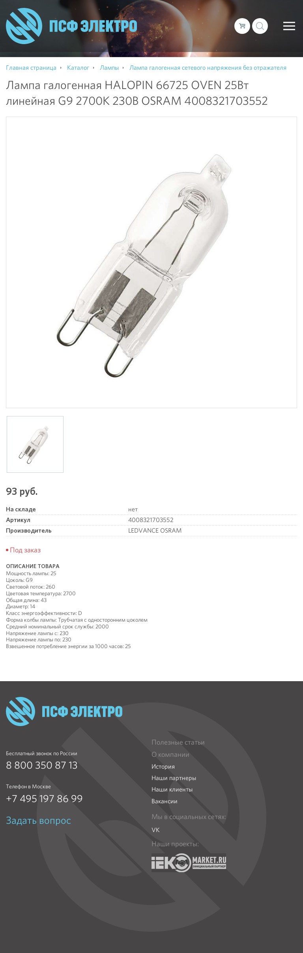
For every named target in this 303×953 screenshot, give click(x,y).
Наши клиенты (172, 789)
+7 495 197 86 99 (44, 798)
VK (156, 830)
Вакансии (165, 801)
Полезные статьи (178, 742)
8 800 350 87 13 (42, 765)
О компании (170, 754)
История (163, 766)
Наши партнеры (174, 778)
